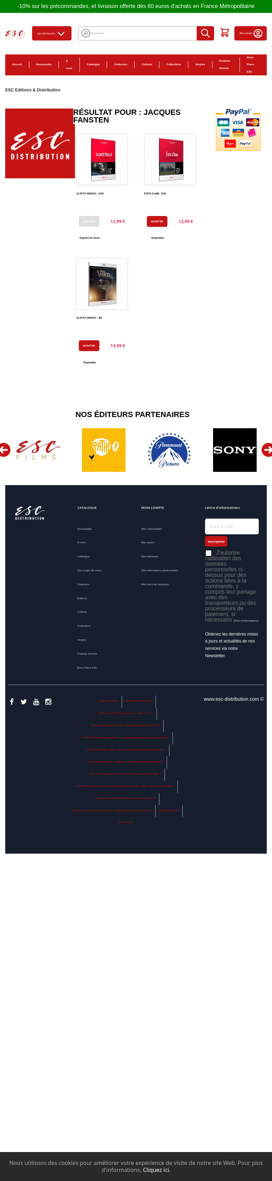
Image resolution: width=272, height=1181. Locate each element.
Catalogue (93, 64)
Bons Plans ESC (250, 65)
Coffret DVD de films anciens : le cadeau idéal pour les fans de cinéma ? (125, 737)
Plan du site (126, 822)
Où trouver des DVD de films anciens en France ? (126, 798)
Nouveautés (44, 64)
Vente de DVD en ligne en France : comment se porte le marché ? (112, 810)
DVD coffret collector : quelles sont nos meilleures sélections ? (125, 761)
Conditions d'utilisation (138, 701)
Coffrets (147, 64)
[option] (38, 450)
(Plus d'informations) (246, 620)
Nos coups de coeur (89, 570)
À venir (69, 64)
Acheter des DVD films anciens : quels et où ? (125, 713)
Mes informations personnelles (159, 570)
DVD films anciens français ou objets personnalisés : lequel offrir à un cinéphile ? (125, 786)
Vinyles (200, 64)
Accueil (17, 64)
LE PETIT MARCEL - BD (89, 318)
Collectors (120, 64)
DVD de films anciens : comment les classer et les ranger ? (125, 773)
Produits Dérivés (225, 64)
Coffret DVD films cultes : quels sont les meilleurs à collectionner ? (125, 749)
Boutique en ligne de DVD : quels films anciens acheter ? (125, 725)
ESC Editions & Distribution (32, 90)
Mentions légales (169, 810)
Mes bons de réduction (155, 584)
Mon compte (251, 33)
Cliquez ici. (157, 1170)
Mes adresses (149, 556)
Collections (173, 64)
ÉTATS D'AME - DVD (155, 193)
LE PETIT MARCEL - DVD (90, 193)
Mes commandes (151, 528)
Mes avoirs (147, 542)
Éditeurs (82, 598)
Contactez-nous (108, 701)
